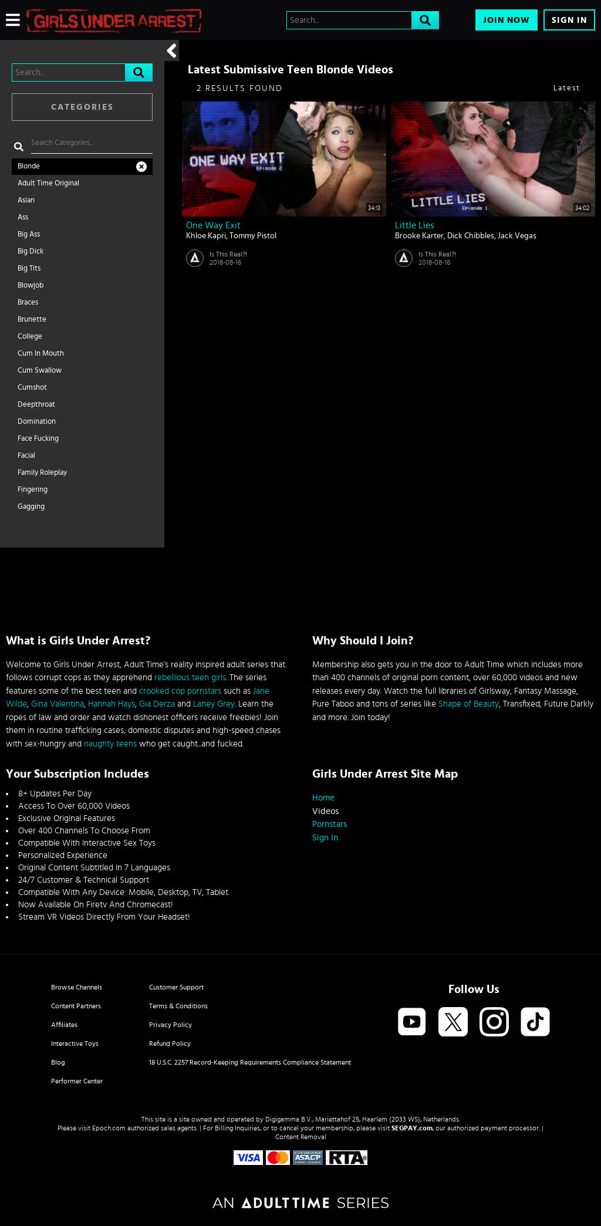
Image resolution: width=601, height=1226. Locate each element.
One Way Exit (213, 225)
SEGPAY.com (412, 1128)
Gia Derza (157, 704)
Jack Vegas (517, 236)
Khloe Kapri (206, 236)
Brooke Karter (419, 236)
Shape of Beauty (468, 704)
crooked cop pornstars (180, 691)
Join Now (506, 20)
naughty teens (110, 743)
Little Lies (414, 225)
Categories (82, 107)
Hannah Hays (111, 704)
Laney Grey (214, 704)
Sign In (569, 20)
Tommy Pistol (252, 236)
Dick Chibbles (470, 236)
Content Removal (300, 1136)
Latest (566, 88)
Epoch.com (109, 1128)
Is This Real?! (228, 254)
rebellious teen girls (190, 677)
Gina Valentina (57, 704)
